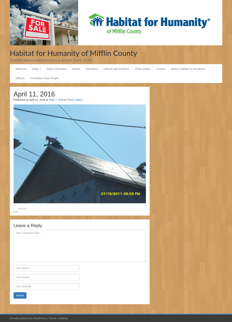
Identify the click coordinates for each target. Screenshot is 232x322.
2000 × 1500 (56, 99)
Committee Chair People (44, 78)
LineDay (62, 318)
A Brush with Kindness (116, 68)
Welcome (21, 68)
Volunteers (92, 68)
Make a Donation (57, 68)
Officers (20, 78)
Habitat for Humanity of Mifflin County (73, 53)
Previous (20, 208)
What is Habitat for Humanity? (188, 68)
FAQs (36, 68)
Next (17, 212)
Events (76, 68)
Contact (160, 68)
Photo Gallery (143, 68)
